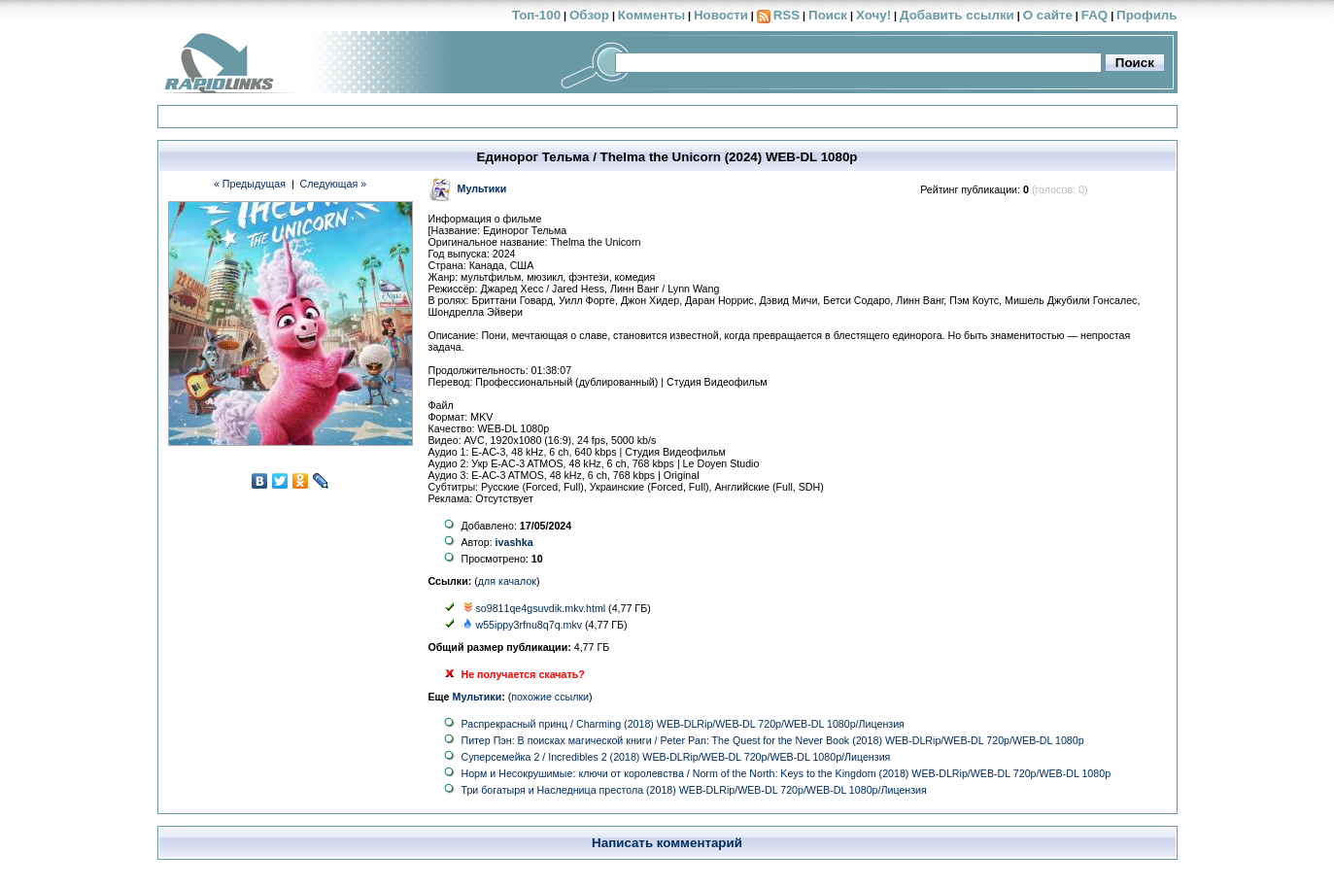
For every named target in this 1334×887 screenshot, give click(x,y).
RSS (786, 15)
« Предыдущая (250, 183)
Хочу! (873, 15)
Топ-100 (536, 15)
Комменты (651, 15)
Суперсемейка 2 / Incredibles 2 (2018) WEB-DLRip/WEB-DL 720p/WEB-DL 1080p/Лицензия (676, 757)
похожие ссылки (550, 696)
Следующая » (333, 183)
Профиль (1146, 15)
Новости (721, 15)
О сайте (1048, 15)
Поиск (827, 15)
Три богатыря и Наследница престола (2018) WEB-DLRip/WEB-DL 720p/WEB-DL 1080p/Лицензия (694, 790)
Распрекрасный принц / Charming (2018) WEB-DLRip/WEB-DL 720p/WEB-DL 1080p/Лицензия (683, 724)
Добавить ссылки (957, 15)
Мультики (477, 696)
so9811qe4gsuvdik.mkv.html (540, 608)
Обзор (589, 15)
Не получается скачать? (523, 674)
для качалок (507, 581)
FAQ (1094, 15)
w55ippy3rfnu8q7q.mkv (528, 625)
